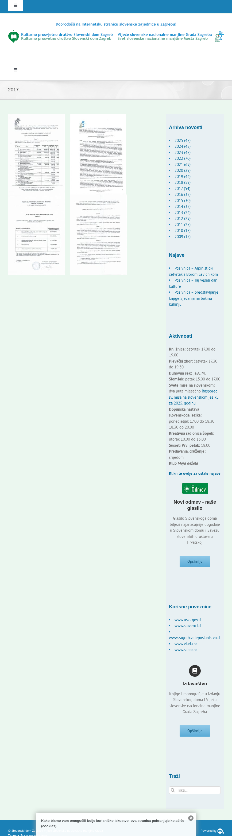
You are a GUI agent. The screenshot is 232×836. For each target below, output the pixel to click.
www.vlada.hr (186, 643)
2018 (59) (183, 182)
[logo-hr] (116, 23)
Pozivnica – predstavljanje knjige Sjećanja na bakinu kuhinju (193, 298)
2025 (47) (183, 140)
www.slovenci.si (188, 625)
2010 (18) (183, 230)
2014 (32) (183, 206)
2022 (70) (183, 158)
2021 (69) (183, 164)
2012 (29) (183, 218)
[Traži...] (195, 790)
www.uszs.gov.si (188, 619)
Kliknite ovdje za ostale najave (195, 473)
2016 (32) (183, 194)
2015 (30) (183, 200)
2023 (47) (183, 152)
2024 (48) (183, 146)
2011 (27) (183, 224)
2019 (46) (183, 176)
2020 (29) (183, 170)
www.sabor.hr (186, 649)
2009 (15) (183, 236)
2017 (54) (182, 188)
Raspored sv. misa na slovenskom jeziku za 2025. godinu (194, 397)
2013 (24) (183, 212)
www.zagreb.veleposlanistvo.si (194, 637)
